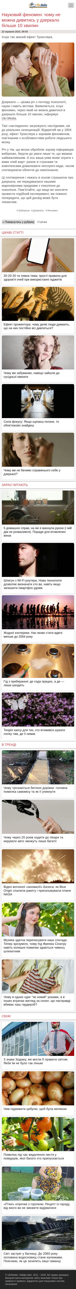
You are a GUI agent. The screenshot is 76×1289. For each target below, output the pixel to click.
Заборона (23, 210)
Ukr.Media (9, 118)
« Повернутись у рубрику (18, 222)
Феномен (52, 210)
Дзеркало (38, 210)
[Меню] (71, 5)
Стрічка (42, 222)
